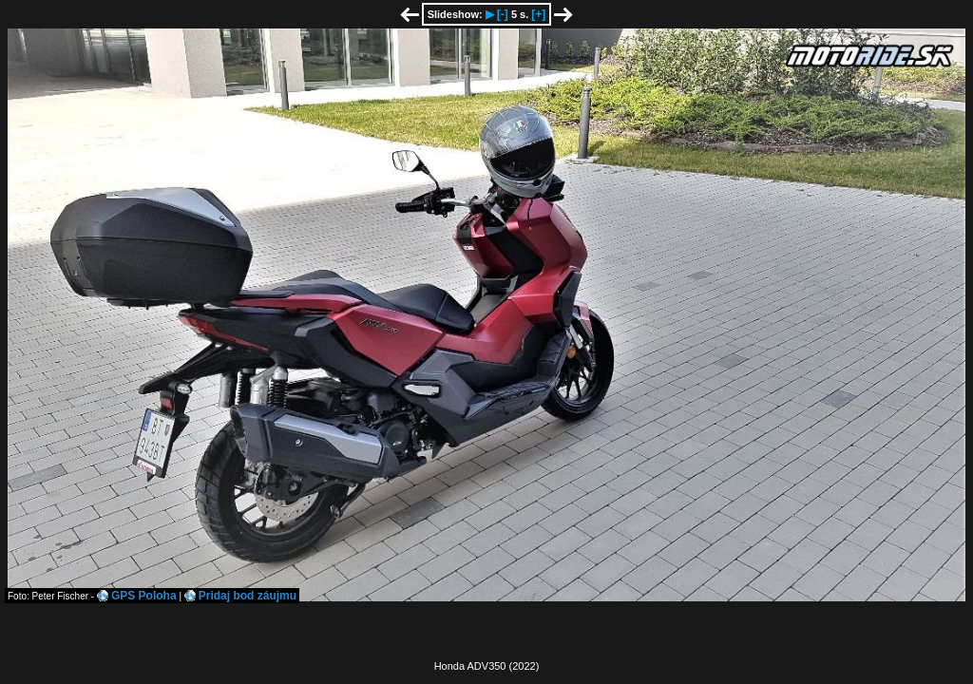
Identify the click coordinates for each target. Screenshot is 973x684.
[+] (538, 14)
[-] (502, 14)
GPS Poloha (144, 595)
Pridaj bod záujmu (247, 595)
